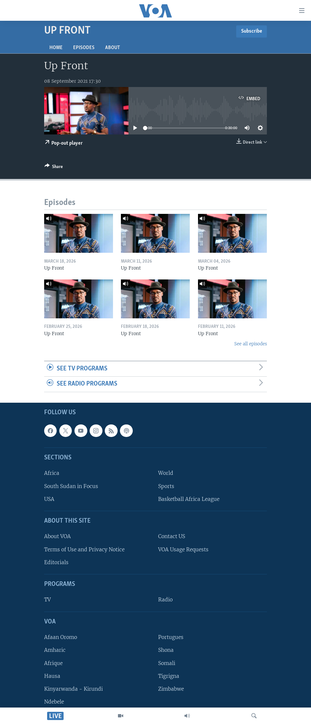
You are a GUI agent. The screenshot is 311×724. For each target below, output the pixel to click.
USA (49, 499)
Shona (166, 650)
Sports (166, 486)
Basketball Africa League (188, 499)
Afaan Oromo (60, 637)
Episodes (84, 47)
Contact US (171, 536)
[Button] (53, 167)
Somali (166, 663)
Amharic (55, 650)
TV (47, 599)
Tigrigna (168, 676)
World (165, 473)
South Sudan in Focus (71, 486)
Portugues (171, 637)
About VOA (57, 536)
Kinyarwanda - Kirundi (73, 689)
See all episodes (250, 344)
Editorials (56, 562)
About (112, 47)
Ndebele (54, 702)
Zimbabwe (171, 689)
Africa (51, 473)
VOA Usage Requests (183, 549)
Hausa (52, 676)
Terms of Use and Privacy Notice (84, 549)
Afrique (53, 663)
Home (56, 47)
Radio (165, 599)
